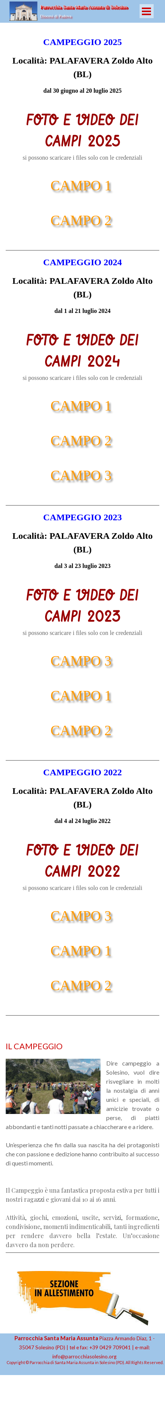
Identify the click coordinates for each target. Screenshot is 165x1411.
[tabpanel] (82, 65)
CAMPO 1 (81, 185)
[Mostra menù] (147, 11)
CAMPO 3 (81, 475)
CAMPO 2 (81, 220)
